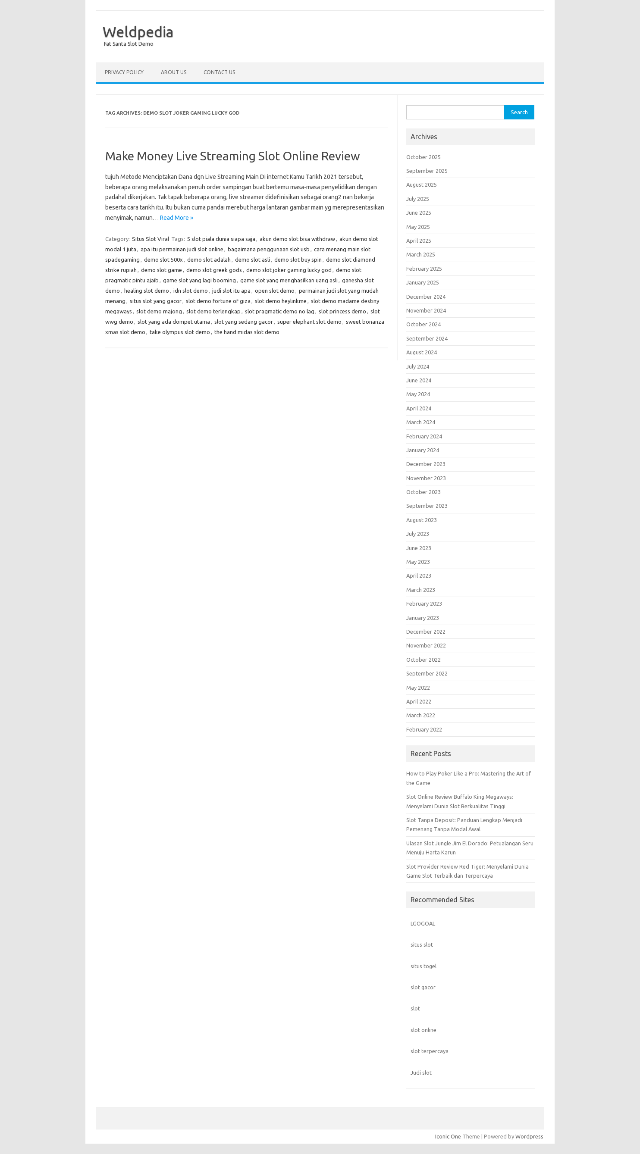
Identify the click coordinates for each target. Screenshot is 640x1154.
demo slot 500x (163, 259)
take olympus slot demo (180, 332)
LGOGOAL (423, 923)
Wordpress (529, 1136)
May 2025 (418, 227)
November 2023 (426, 478)
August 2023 (421, 520)
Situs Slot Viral (150, 239)
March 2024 (420, 422)
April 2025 (418, 241)
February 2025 (424, 269)
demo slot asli (252, 259)
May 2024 (418, 394)
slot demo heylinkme (281, 301)
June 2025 (418, 213)
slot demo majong (159, 311)
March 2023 (420, 590)
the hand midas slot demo (246, 332)
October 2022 (423, 660)
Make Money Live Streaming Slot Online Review (232, 156)
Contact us (219, 72)
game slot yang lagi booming (199, 280)
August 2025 (421, 184)
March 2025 (420, 254)
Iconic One (448, 1136)
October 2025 (423, 157)
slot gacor (423, 987)
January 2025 (422, 282)
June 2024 (418, 380)
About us (173, 72)
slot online (423, 1030)
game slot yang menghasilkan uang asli (289, 280)
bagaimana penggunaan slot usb (269, 249)
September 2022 (427, 673)
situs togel (423, 966)
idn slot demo (190, 291)
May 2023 (418, 562)
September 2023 (427, 506)
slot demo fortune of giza (218, 301)
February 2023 (424, 603)
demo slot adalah (209, 259)
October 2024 (423, 324)
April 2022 (418, 701)
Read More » (176, 217)
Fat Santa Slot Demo (129, 44)
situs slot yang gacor (156, 301)
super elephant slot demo (309, 322)
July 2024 (417, 366)
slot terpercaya (430, 1051)
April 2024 (418, 408)
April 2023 (418, 575)
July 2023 (417, 534)
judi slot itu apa (231, 291)
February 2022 (424, 729)
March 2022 (420, 715)
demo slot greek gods (214, 270)
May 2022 (418, 688)
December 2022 (425, 632)
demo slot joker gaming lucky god (289, 270)
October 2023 (423, 492)
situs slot (422, 944)
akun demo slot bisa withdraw (297, 239)
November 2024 (426, 310)
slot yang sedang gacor (243, 322)
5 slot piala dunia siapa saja (221, 239)
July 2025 (417, 199)
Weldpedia (138, 31)
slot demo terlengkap (213, 311)
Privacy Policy (124, 72)
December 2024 (425, 297)
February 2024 (424, 436)
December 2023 (425, 464)
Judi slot (421, 1073)
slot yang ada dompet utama (174, 322)
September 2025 (427, 171)
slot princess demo (342, 311)
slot (415, 1008)
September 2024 (427, 338)
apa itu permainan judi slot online (182, 249)
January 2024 (422, 450)
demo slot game (161, 270)
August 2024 (421, 352)
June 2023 (418, 548)
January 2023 (422, 618)
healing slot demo (146, 291)
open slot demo (275, 291)
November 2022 (426, 645)
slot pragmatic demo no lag (279, 311)
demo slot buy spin (298, 259)
